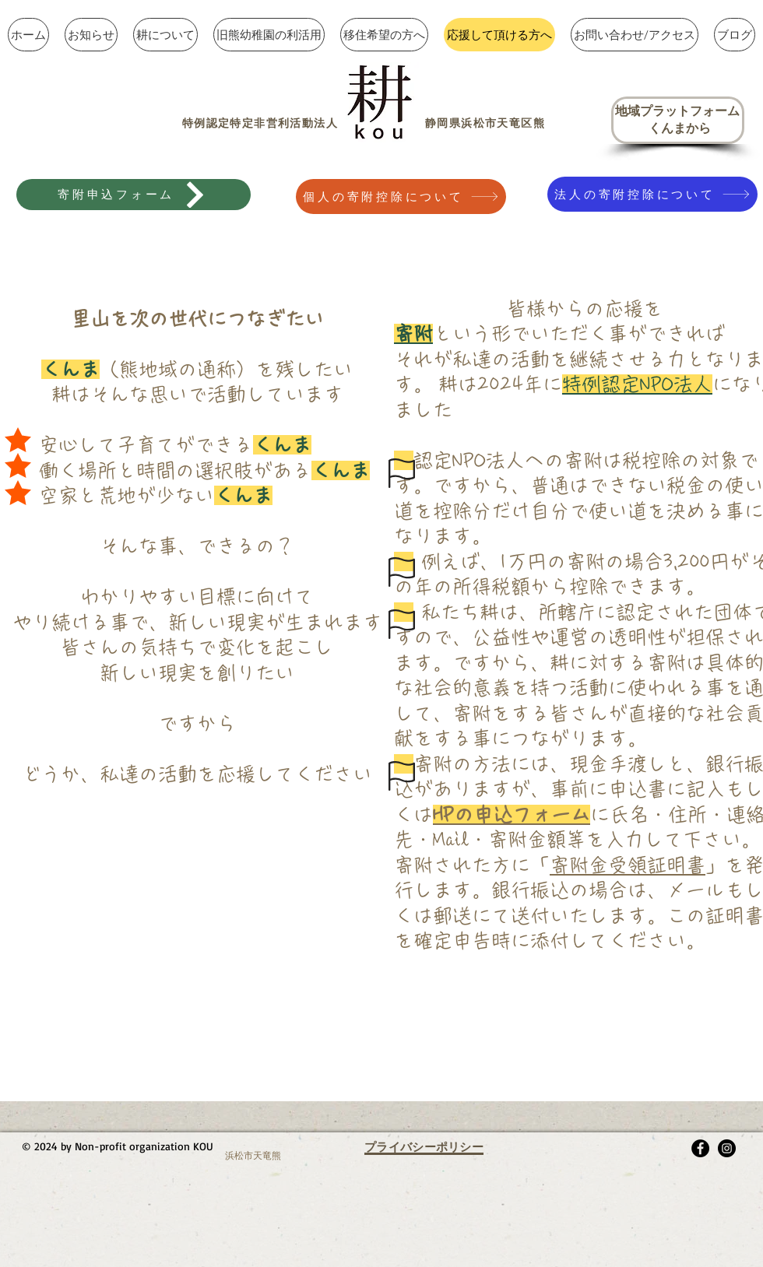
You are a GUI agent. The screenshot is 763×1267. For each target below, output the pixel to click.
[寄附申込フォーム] (133, 194)
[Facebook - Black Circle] (700, 1148)
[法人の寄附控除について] (652, 194)
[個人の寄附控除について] (401, 196)
